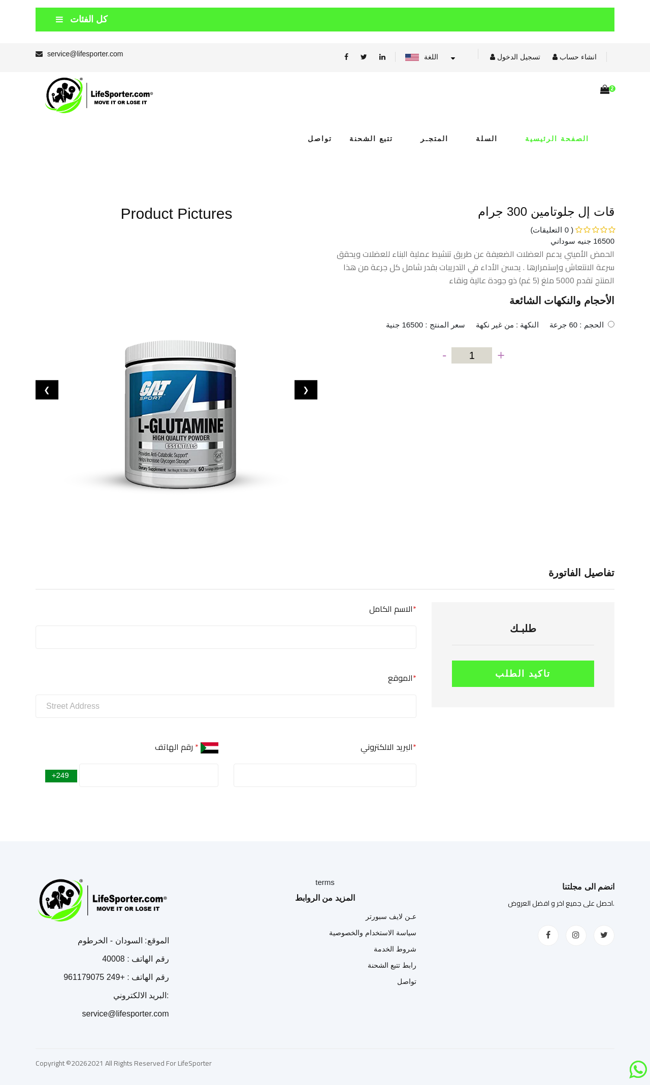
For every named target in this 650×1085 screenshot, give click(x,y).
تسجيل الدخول (515, 57)
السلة (487, 139)
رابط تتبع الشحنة (392, 965)
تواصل (327, 139)
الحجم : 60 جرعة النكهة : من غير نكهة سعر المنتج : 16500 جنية (494, 324)
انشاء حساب (574, 57)
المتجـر (434, 139)
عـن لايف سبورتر (391, 916)
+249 (61, 775)
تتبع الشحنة (371, 139)
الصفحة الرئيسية (557, 139)
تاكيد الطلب (522, 674)
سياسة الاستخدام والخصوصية (372, 933)
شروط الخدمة (395, 949)
